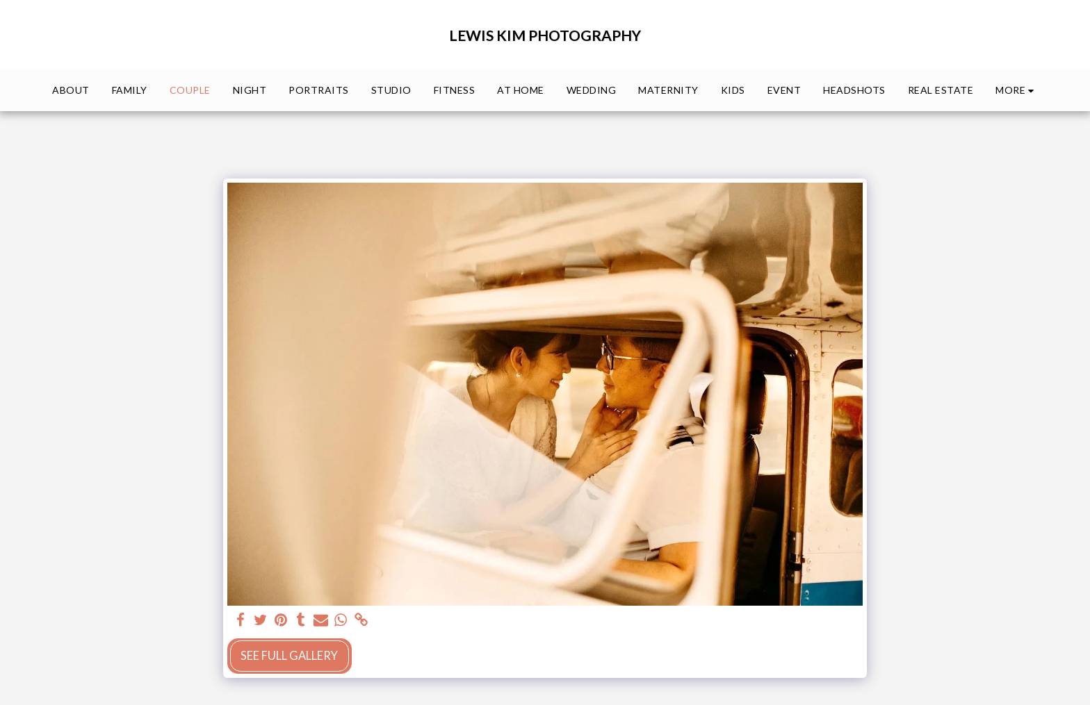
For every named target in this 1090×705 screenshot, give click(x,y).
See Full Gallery (289, 656)
